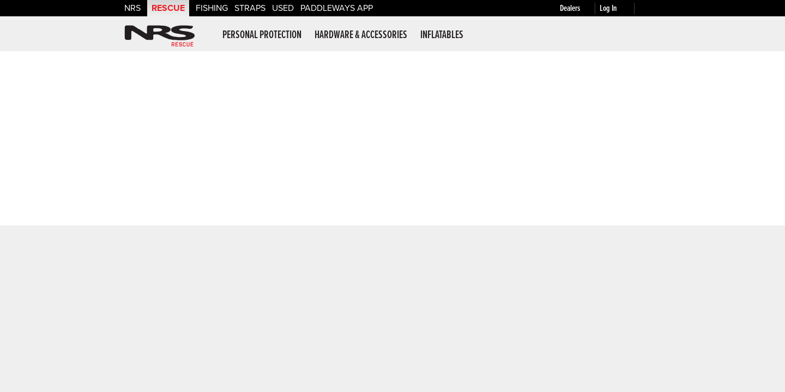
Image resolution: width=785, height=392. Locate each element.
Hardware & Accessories (361, 35)
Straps (249, 8)
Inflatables (441, 35)
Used (283, 8)
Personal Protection (261, 35)
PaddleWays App (336, 8)
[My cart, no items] (650, 8)
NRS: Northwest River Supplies (159, 36)
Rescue (168, 8)
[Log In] (619, 8)
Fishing (212, 8)
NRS (132, 8)
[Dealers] (580, 8)
